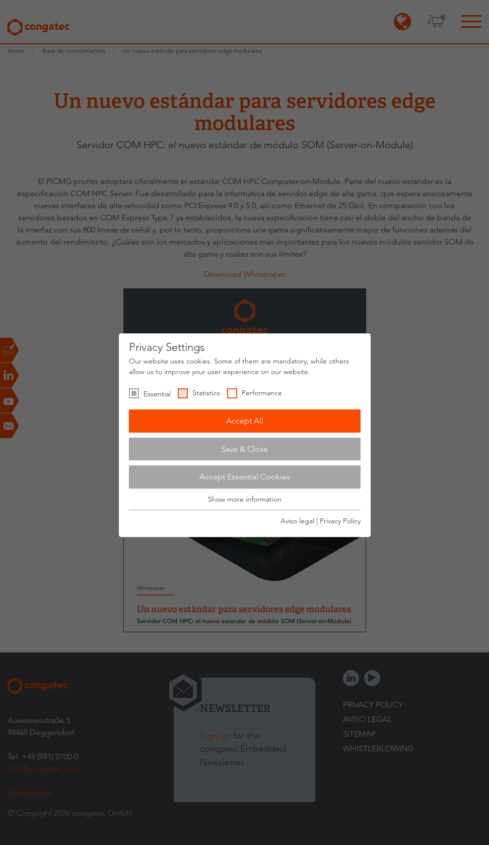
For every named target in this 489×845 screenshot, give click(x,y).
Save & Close (244, 449)
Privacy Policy (340, 520)
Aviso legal (297, 520)
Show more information (245, 499)
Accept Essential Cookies (244, 476)
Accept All (244, 421)
